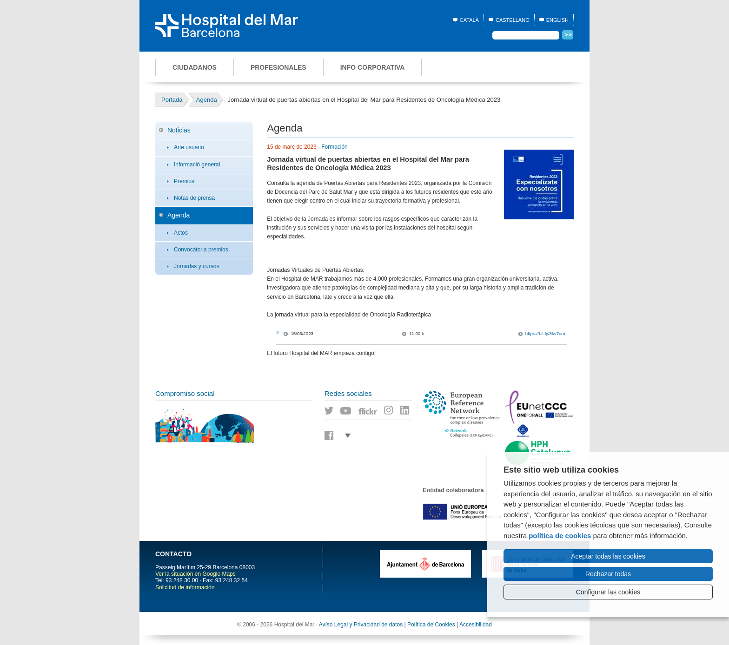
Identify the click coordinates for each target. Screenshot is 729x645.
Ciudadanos (194, 67)
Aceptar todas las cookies (608, 556)
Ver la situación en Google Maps (195, 574)
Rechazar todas (608, 574)
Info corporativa (372, 67)
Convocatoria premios (201, 249)
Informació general (197, 164)
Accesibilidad (475, 624)
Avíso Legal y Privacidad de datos (361, 624)
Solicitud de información (184, 587)
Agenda (178, 215)
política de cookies (560, 536)
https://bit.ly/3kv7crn (545, 333)
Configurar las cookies (608, 592)
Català (469, 20)
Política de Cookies (431, 624)
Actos (181, 233)
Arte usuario (189, 147)
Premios (184, 181)
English (557, 20)
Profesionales (278, 67)
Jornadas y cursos (196, 266)
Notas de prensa (194, 198)
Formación (334, 147)
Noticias (179, 130)
